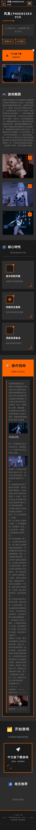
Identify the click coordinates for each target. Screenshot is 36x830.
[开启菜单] (29, 3)
